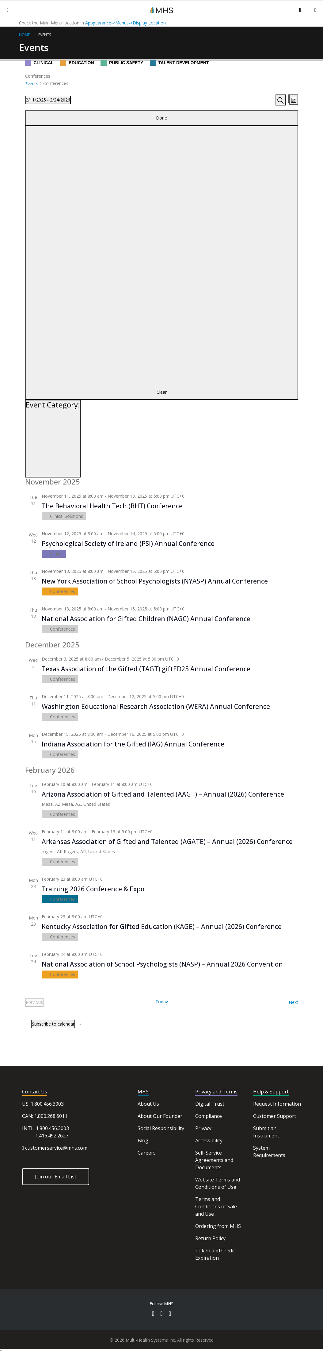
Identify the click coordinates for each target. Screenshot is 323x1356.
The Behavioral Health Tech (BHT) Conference (112, 506)
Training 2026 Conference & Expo (93, 889)
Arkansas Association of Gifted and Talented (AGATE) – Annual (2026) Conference (167, 841)
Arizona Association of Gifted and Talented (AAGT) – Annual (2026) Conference (163, 794)
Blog (143, 1140)
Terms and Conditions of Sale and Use (216, 1206)
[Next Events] (293, 1002)
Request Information (277, 1103)
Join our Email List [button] (55, 1176)
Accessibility (208, 1140)
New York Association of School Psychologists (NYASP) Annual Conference (155, 581)
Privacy (203, 1128)
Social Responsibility (161, 1128)
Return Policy (210, 1238)
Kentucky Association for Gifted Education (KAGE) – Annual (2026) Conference (162, 926)
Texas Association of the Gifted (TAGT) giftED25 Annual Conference (146, 669)
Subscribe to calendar (53, 1024)
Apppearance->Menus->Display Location (125, 23)
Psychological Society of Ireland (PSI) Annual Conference (128, 543)
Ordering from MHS (218, 1226)
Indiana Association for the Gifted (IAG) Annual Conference (133, 744)
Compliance (208, 1116)
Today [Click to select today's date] (161, 1001)
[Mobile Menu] (7, 10)
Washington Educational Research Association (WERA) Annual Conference (156, 706)
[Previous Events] (34, 1002)
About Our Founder (160, 1116)
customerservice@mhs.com (56, 1147)
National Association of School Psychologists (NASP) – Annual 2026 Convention (162, 964)
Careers (147, 1152)
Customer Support (274, 1116)
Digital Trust (209, 1103)
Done (161, 118)
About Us (148, 1103)
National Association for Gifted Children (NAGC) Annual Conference (146, 618)
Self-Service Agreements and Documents (214, 1160)
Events (44, 34)
